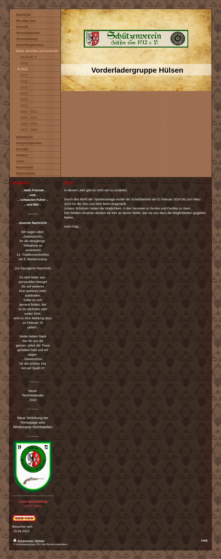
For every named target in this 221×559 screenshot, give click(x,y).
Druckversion (23, 541)
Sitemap (39, 541)
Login (204, 540)
